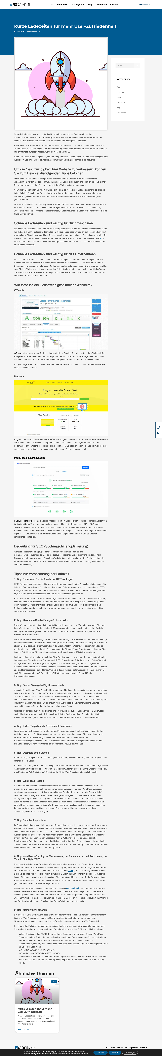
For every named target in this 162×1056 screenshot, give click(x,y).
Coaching (120, 92)
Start (50, 5)
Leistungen (78, 4)
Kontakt (114, 5)
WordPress (62, 5)
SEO (23, 31)
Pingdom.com (20, 440)
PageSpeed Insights (23, 521)
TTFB (70, 871)
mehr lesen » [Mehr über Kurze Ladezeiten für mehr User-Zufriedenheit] (23, 1029)
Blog (90, 5)
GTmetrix (18, 353)
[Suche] (137, 65)
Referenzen (101, 5)
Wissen (121, 103)
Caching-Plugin (73, 888)
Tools (119, 97)
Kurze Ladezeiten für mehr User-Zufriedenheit (34, 1010)
